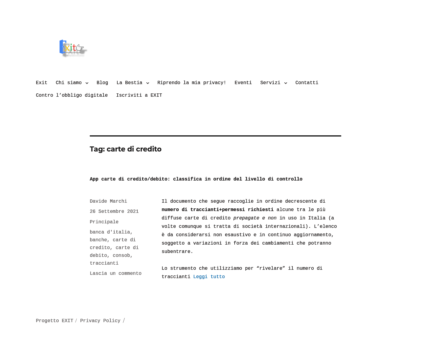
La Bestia (129, 83)
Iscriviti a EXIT (139, 95)
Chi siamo (68, 83)
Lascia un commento (116, 273)
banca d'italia (110, 232)
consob (121, 255)
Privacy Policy (100, 321)
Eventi (243, 83)
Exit (41, 83)
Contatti (306, 83)
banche (98, 240)
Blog (102, 83)
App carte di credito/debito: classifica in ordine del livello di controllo (196, 179)
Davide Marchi (108, 201)
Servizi (270, 83)
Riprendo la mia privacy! (191, 83)
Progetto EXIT (54, 321)
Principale (104, 222)
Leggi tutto (209, 277)
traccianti (104, 263)
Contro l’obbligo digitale (72, 95)
